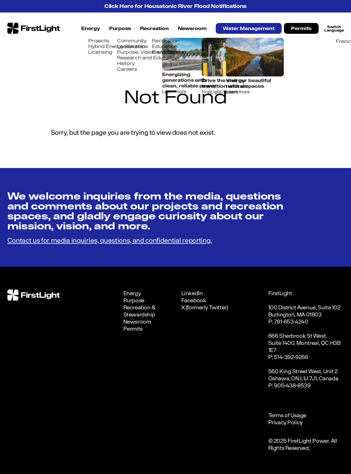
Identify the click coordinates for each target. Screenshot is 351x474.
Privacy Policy (285, 422)
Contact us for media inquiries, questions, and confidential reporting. (109, 240)
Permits (301, 28)
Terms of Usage (287, 415)
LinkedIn (192, 293)
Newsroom (192, 28)
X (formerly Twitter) (204, 307)
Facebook (193, 300)
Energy (90, 28)
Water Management (249, 28)
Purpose (120, 28)
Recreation (154, 28)
